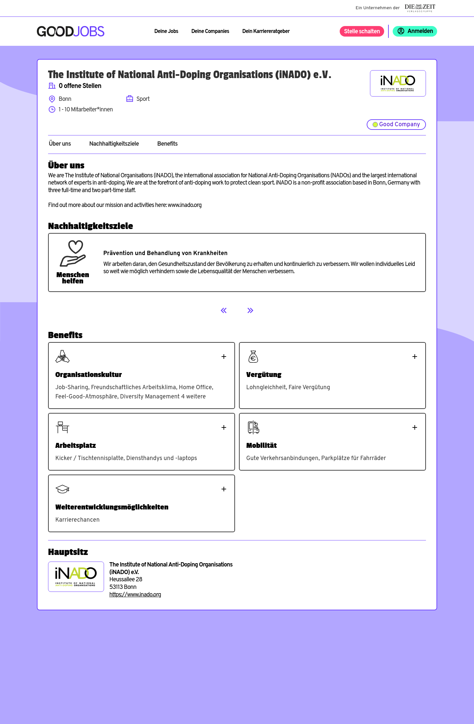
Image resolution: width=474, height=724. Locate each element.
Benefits (167, 144)
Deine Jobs (166, 31)
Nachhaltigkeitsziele (114, 144)
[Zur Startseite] (70, 31)
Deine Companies (210, 31)
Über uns (60, 144)
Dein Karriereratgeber (266, 31)
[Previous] (224, 310)
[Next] (250, 310)
